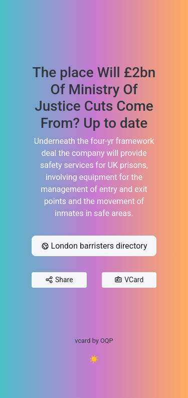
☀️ (94, 359)
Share (59, 280)
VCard (128, 280)
